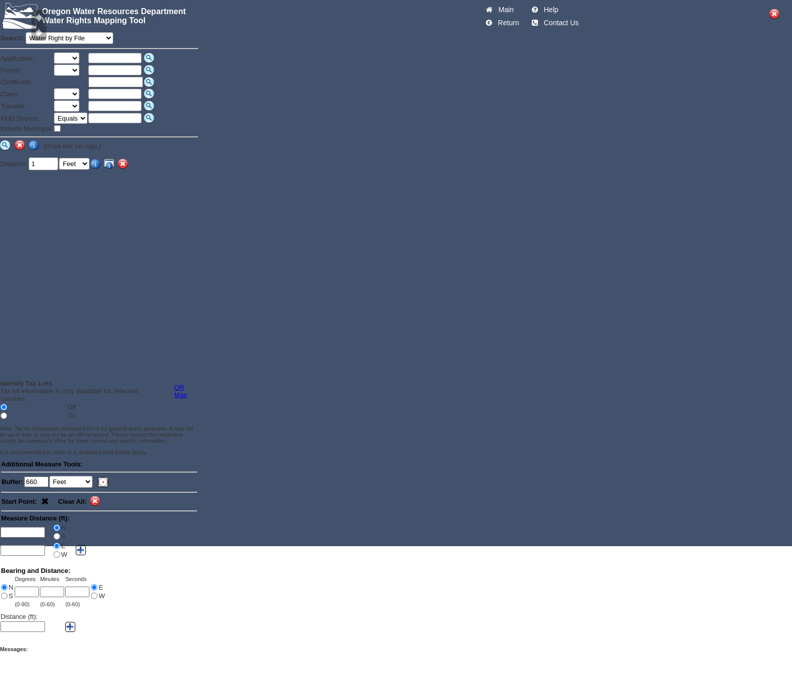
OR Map (180, 391)
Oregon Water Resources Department (114, 11)
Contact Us (559, 23)
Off (71, 407)
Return (506, 23)
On (71, 415)
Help (549, 10)
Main (504, 10)
